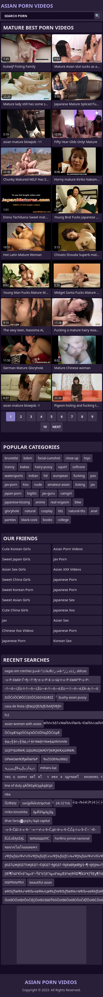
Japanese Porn (14, 640)
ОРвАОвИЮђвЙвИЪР (21, 759)
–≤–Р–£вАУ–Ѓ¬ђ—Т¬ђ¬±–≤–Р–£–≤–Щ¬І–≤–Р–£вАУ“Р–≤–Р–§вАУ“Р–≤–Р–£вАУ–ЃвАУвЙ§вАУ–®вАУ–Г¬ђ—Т (47, 680)
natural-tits (76, 511)
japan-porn (13, 493)
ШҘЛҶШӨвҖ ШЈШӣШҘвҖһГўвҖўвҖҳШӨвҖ (39, 750)
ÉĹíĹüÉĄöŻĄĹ (14, 838)
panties (10, 520)
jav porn (60, 559)
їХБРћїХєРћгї (14, 882)
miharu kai (48, 768)
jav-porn (11, 484)
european (60, 475)
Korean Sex (62, 640)
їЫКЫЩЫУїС (39, 838)
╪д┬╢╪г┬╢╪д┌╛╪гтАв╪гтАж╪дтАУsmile (36, 741)
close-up (72, 458)
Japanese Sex (64, 600)
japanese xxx (64, 610)
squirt (62, 467)
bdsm (28, 458)
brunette (11, 458)
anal (94, 511)
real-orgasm (60, 502)
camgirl (66, 493)
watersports (14, 475)
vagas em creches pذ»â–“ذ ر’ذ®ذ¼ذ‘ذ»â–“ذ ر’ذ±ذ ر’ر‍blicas (46, 671)
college (63, 520)
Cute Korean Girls (16, 548)
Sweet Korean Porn (17, 589)
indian (33, 475)
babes (24, 467)
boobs (47, 520)
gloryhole (12, 511)
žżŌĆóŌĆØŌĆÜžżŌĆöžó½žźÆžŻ (29, 697)
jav (93, 484)
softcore (78, 467)
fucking (79, 475)
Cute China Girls (15, 610)
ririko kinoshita (16, 812)
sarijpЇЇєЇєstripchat (36, 803)
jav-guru (48, 493)
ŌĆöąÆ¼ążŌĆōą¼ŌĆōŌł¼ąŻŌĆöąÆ (32, 732)
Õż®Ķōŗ (11, 803)
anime (40, 502)
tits (60, 511)
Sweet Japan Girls (16, 559)
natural (30, 511)
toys (87, 458)
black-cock (29, 520)
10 (45, 427)
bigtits (32, 493)
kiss (26, 484)
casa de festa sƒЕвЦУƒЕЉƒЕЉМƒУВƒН (33, 706)
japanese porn (65, 630)
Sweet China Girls (16, 579)
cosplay (46, 511)
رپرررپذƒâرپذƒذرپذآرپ (20, 768)
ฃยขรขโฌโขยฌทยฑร (21, 847)
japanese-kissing (17, 502)
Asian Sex (61, 620)
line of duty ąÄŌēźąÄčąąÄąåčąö (28, 785)
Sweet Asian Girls (16, 600)
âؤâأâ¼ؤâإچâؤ (43, 812)
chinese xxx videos (17, 630)
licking (80, 484)
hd (46, 475)
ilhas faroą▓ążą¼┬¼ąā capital (27, 820)
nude (38, 484)
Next (56, 427)
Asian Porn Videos (68, 548)
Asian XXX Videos (67, 569)
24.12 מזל (63, 803)
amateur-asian (59, 484)
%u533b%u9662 (55, 759)
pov (93, 475)
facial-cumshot (49, 458)
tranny (10, 467)
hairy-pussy (43, 467)
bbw (78, 502)
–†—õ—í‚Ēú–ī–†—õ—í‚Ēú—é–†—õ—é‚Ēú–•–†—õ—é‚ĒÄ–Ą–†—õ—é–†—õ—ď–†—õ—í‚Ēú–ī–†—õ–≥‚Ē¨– (51, 689)
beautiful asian (40, 882)
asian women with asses (23, 724)
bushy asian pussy (73, 697)
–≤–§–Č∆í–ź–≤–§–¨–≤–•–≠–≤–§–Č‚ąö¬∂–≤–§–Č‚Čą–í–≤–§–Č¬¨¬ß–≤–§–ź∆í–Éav (50, 830)
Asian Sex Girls (14, 569)
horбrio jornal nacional (72, 838)
